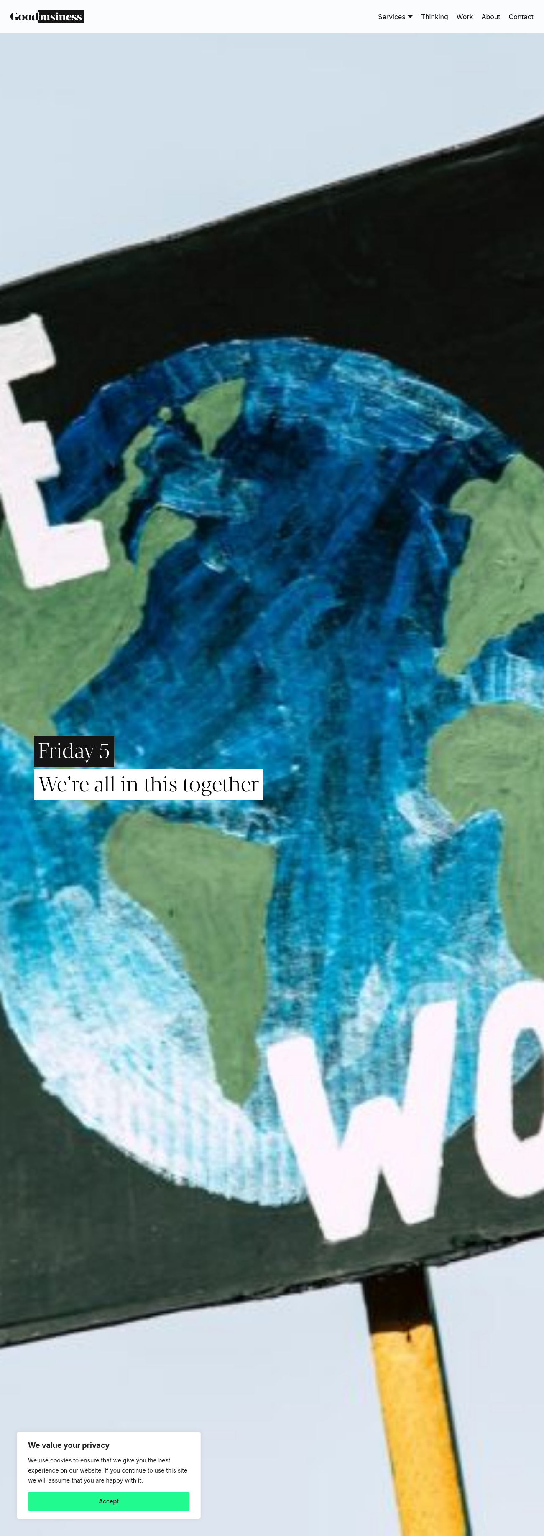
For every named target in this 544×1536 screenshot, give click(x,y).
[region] (109, 1475)
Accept (109, 1501)
